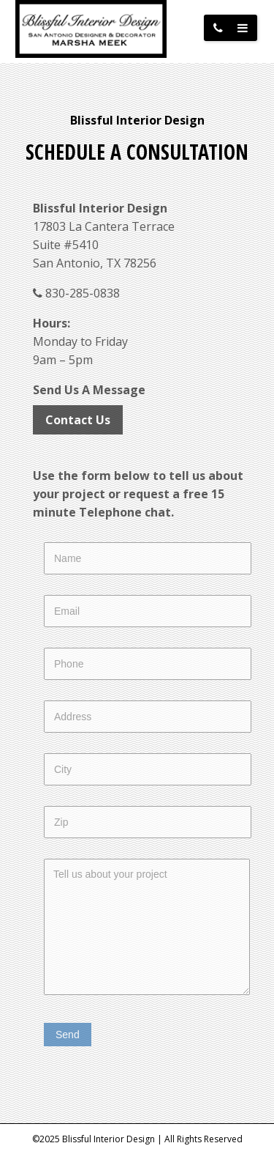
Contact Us (77, 420)
